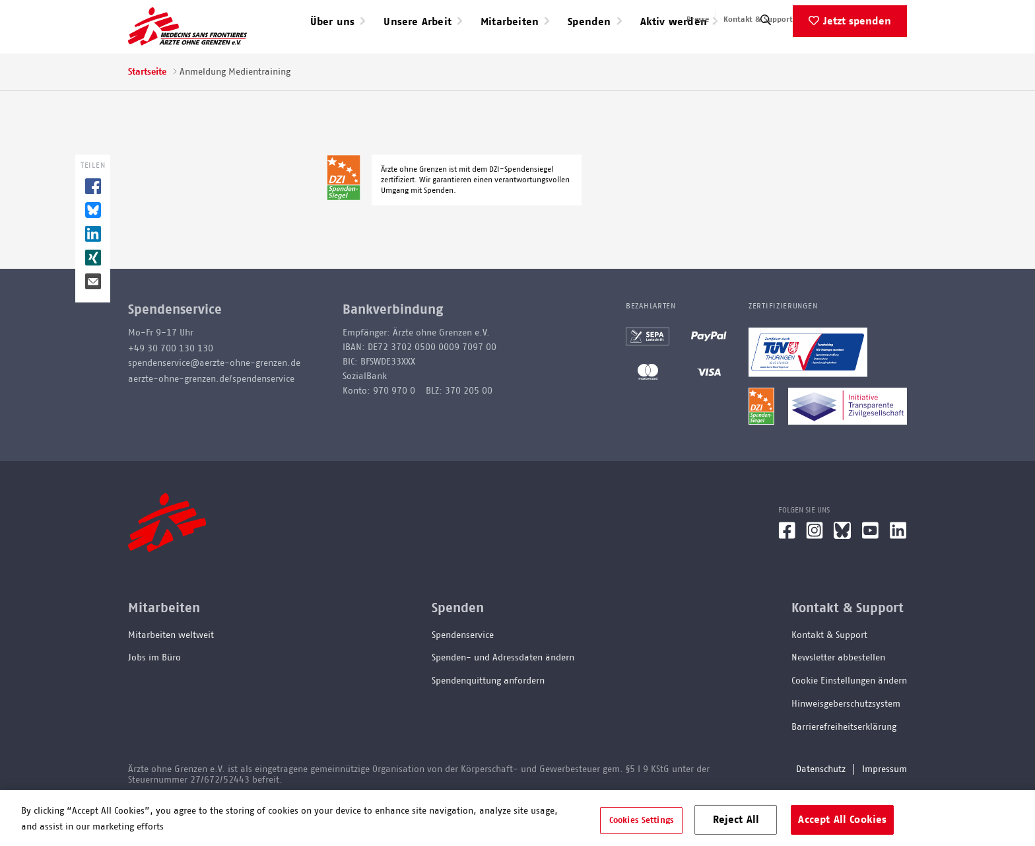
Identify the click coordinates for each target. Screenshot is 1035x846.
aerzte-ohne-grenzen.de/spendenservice (211, 418)
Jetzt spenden (857, 60)
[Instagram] (814, 574)
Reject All (736, 819)
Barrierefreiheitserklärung (843, 766)
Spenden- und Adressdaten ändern (503, 697)
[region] (517, 818)
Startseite (147, 111)
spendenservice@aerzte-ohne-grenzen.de (214, 402)
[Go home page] (187, 45)
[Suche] (765, 62)
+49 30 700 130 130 (170, 387)
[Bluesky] (842, 574)
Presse (697, 19)
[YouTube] (870, 574)
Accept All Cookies (842, 819)
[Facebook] (786, 574)
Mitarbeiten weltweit (171, 674)
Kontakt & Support (758, 19)
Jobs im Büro (154, 697)
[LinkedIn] (898, 574)
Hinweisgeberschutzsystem (845, 743)
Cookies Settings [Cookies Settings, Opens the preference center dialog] (641, 820)
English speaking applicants (856, 19)
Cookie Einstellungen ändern (849, 720)
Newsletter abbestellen (838, 697)
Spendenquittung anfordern (488, 720)
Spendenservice (463, 674)
